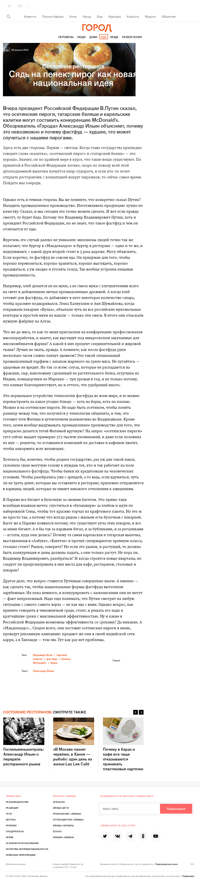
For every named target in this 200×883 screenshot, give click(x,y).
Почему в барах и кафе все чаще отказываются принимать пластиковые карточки (123, 744)
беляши (65, 658)
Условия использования (22, 843)
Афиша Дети (61, 807)
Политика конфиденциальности (27, 849)
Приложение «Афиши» (67, 813)
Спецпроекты (15, 831)
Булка (54, 662)
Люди (81, 37)
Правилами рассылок (166, 864)
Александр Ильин (43, 670)
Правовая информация (21, 854)
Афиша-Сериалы (63, 825)
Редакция (12, 807)
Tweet (116, 660)
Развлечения (132, 37)
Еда (103, 37)
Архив (9, 837)
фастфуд (51, 658)
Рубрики (11, 825)
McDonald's (39, 662)
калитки (37, 658)
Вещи (114, 37)
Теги (9, 813)
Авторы (11, 819)
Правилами (188, 876)
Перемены (65, 37)
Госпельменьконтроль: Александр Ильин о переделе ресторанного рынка (23, 742)
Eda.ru (57, 831)
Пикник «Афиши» (63, 837)
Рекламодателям (17, 801)
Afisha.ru (59, 801)
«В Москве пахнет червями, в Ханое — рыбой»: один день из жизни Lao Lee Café (73, 742)
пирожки (62, 655)
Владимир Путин (43, 655)
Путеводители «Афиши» (68, 819)
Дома (93, 37)
